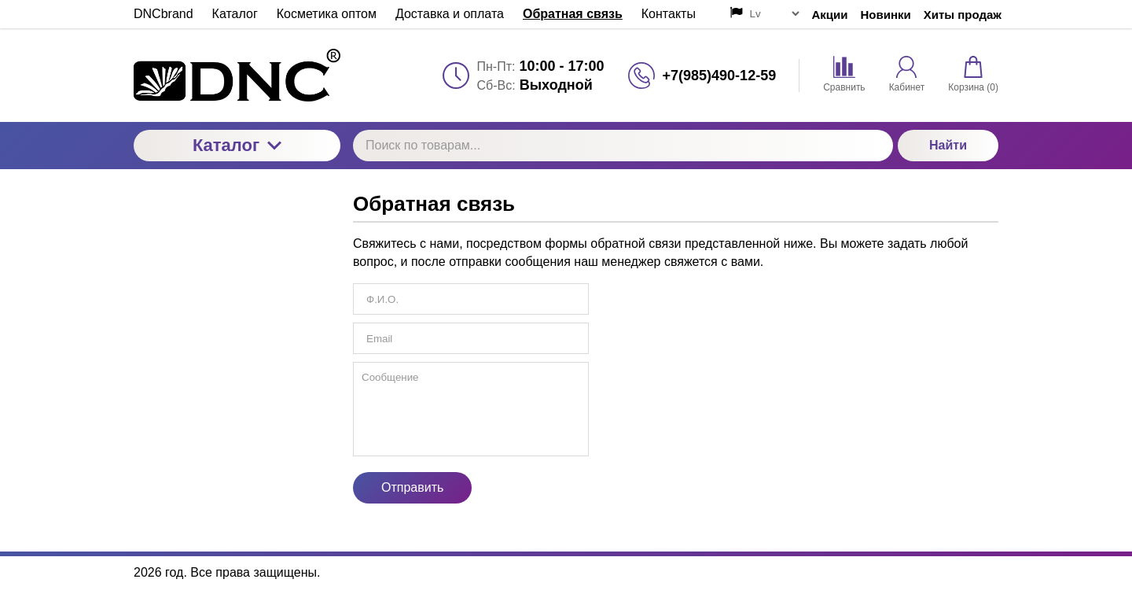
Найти (948, 145)
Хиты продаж (963, 14)
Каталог (237, 145)
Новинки (886, 14)
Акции (830, 14)
